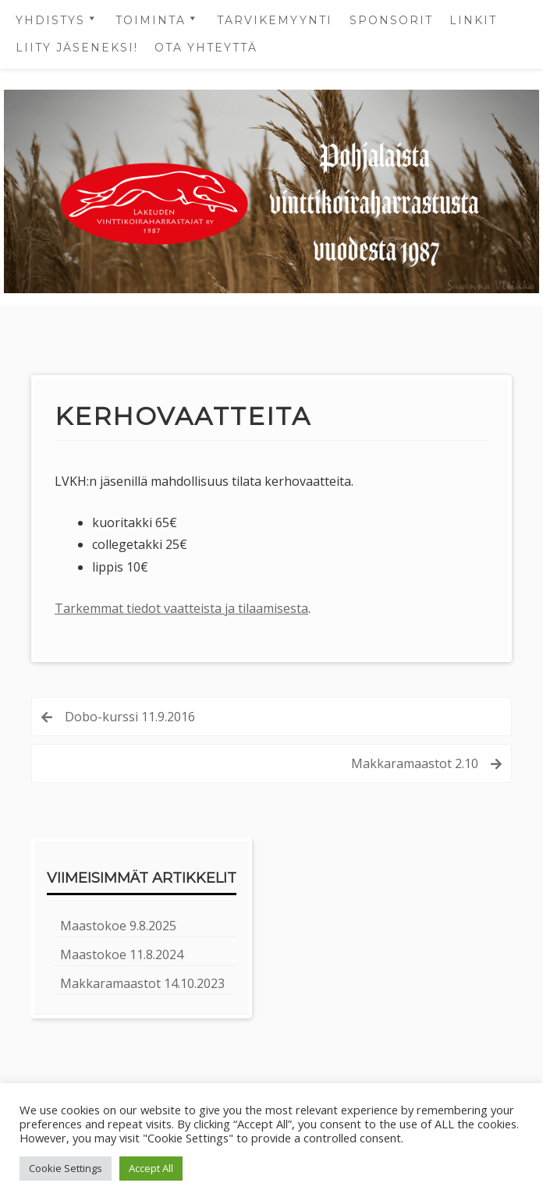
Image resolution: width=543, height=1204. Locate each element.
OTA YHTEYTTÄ (205, 48)
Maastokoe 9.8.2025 (118, 925)
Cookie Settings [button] (65, 1168)
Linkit (473, 20)
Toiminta (150, 20)
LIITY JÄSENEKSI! (77, 48)
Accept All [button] (151, 1168)
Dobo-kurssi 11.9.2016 (130, 716)
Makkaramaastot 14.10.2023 (142, 983)
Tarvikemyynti (274, 20)
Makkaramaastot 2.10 (414, 763)
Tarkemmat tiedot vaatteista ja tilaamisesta (181, 608)
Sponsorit (391, 20)
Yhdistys (50, 20)
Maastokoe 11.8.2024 (121, 954)
